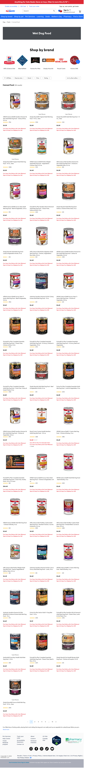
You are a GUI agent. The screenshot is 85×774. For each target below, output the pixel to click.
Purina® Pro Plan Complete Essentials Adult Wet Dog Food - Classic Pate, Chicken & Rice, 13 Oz (13, 343)
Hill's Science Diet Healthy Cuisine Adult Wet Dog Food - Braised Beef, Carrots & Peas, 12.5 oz (68, 524)
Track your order (34, 6)
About (32, 736)
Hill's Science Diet (9, 68)
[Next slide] (78, 62)
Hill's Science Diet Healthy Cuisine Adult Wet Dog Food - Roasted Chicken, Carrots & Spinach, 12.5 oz (41, 524)
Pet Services (7, 736)
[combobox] (39, 11)
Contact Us (20, 744)
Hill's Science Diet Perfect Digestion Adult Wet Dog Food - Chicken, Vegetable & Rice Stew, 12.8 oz (41, 253)
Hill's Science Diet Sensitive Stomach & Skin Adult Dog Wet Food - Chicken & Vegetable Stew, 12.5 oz (67, 163)
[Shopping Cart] (81, 12)
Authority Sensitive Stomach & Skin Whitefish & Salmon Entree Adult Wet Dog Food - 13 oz (15, 614)
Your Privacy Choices (24, 758)
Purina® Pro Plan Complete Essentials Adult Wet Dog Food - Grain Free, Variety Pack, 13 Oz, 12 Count (14, 479)
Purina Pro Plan (35, 68)
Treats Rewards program (5, 742)
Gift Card (23, 6)
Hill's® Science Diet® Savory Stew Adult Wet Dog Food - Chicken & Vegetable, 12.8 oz (42, 479)
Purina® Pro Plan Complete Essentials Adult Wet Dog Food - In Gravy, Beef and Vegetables (68, 343)
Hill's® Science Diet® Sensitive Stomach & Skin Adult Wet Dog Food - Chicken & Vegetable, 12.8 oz (15, 433)
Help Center (6, 738)
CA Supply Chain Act (62, 755)
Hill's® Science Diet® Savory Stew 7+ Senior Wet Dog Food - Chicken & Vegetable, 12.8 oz (67, 298)
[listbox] (42, 62)
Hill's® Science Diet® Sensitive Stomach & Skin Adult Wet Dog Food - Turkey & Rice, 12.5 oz (15, 118)
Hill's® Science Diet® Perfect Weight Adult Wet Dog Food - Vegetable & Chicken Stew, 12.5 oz (40, 163)
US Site (45, 736)
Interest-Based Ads (49, 755)
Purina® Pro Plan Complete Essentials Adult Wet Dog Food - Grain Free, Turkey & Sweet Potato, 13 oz (15, 388)
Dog (4, 22)
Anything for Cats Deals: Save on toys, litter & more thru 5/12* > (42, 2)
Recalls (19, 755)
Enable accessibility (11, 6)
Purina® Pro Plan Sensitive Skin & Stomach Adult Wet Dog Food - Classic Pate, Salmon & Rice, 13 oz (42, 208)
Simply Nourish (48, 68)
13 (52, 722)
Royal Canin (61, 68)
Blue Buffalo (22, 68)
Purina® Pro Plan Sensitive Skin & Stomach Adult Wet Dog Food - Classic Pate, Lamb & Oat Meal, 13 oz (69, 614)
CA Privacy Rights (76, 755)
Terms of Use (27, 755)
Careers (33, 738)
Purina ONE (74, 68)
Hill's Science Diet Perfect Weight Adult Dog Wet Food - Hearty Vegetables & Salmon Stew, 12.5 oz (14, 569)
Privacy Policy (37, 755)
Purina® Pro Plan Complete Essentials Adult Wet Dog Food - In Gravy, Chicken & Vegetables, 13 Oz (41, 343)
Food (8, 22)
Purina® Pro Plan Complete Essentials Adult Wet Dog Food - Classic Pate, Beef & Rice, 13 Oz (41, 659)
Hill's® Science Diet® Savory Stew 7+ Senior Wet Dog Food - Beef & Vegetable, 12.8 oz (14, 298)
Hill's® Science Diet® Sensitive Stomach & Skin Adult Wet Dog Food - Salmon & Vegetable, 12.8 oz (68, 253)
